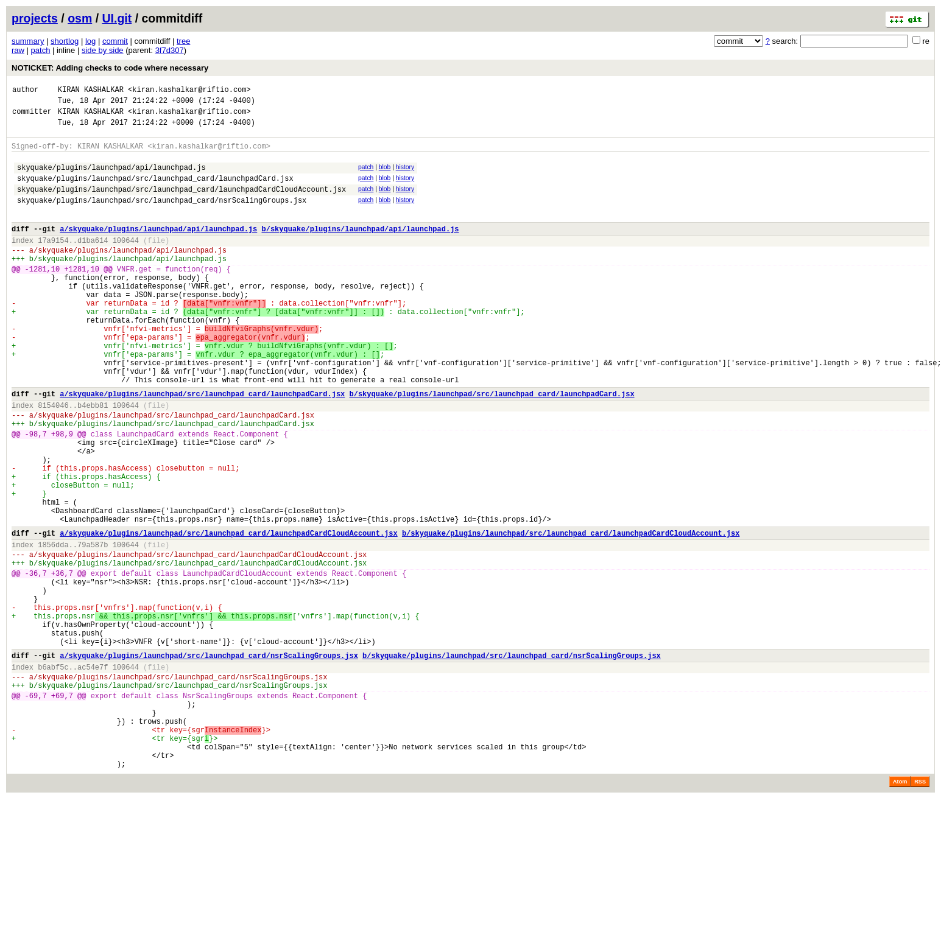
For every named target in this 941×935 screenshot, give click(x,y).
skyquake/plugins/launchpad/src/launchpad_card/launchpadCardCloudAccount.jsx (181, 203)
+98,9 (62, 494)
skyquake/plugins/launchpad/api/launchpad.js (111, 178)
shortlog (65, 41)
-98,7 (36, 494)
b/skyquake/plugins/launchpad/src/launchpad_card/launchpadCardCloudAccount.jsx (570, 613)
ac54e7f (92, 773)
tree (183, 41)
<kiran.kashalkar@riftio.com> (189, 91)
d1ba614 (92, 262)
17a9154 (53, 262)
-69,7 (36, 807)
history (405, 176)
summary (28, 41)
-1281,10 (42, 296)
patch (41, 50)
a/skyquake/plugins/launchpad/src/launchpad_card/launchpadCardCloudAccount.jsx (228, 613)
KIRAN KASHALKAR (91, 91)
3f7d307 (169, 50)
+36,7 (62, 661)
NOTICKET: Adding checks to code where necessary (110, 67)
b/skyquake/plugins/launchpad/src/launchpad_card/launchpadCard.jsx (491, 446)
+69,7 (62, 807)
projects (35, 18)
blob (385, 176)
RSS (920, 908)
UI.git (117, 18)
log (90, 41)
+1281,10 (81, 296)
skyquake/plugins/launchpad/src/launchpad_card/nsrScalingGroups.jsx (161, 216)
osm (80, 18)
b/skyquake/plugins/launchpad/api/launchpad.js (360, 248)
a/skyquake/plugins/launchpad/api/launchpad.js (158, 248)
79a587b (92, 627)
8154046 (53, 460)
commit (115, 41)
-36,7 (36, 661)
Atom (900, 908)
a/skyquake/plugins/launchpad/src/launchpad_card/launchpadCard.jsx (202, 446)
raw (18, 50)
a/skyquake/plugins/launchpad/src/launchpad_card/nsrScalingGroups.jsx (209, 759)
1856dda (53, 627)
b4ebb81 (92, 460)
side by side (103, 50)
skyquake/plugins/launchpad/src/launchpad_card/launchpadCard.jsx (155, 191)
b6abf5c (53, 773)
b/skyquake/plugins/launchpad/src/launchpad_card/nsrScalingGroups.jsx (511, 759)
